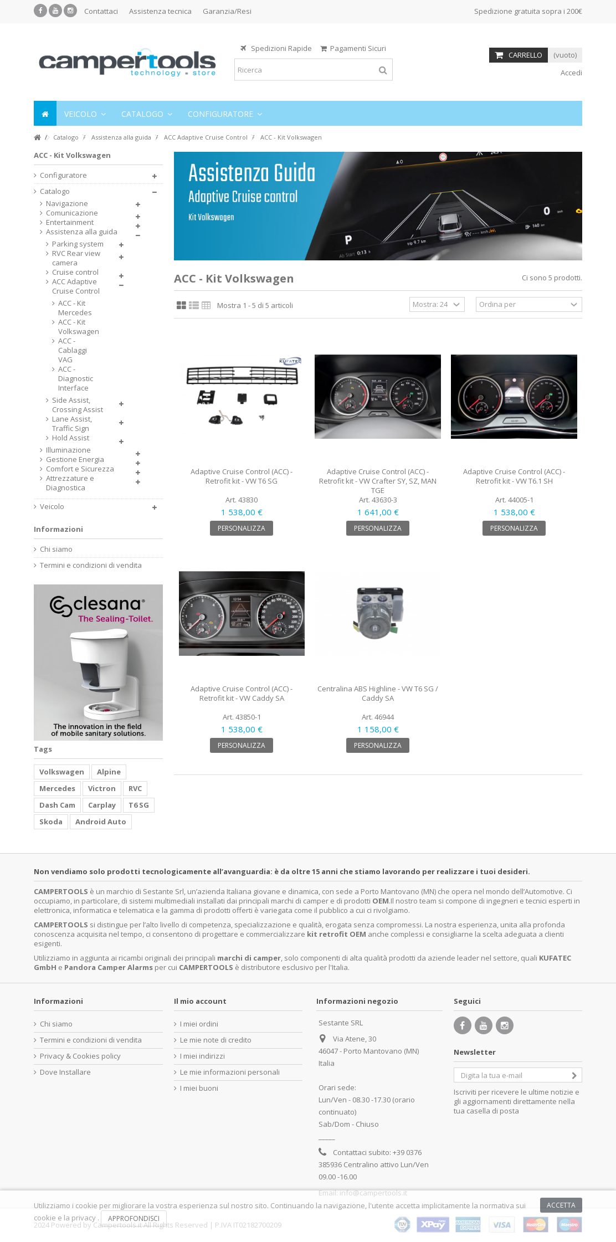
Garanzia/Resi (227, 11)
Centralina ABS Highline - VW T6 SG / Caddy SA (377, 693)
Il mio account (200, 1001)
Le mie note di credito (215, 1040)
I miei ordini (199, 1024)
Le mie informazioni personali (230, 1072)
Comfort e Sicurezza (80, 469)
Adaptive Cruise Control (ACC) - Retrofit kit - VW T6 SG (241, 476)
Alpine (109, 772)
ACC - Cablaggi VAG (72, 350)
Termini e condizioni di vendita (91, 565)
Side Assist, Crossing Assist (77, 405)
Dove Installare (65, 1072)
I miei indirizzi (202, 1056)
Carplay (102, 805)
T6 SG (139, 805)
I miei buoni (199, 1088)
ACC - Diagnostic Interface (75, 379)
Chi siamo (56, 549)
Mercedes (57, 788)
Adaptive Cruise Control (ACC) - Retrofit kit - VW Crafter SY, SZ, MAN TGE (378, 480)
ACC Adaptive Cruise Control (76, 286)
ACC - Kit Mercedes (75, 308)
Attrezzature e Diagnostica (70, 483)
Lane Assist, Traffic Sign (72, 423)
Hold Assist (70, 438)
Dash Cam (57, 805)
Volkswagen (61, 772)
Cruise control (75, 272)
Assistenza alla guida (81, 232)
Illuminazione (68, 450)
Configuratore (63, 175)
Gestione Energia (75, 459)
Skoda (51, 822)
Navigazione (67, 203)
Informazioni (58, 529)
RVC (135, 788)
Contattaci (101, 11)
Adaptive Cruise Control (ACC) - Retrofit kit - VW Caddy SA (241, 693)
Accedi (570, 73)
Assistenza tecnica (160, 11)
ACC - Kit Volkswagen (77, 326)
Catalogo (55, 191)
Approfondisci (134, 1218)
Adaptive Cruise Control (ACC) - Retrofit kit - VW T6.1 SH (514, 476)
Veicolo (52, 506)
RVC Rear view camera (76, 258)
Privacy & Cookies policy (80, 1056)
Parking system (78, 244)
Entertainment (70, 222)
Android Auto (100, 822)
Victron (102, 788)
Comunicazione (72, 213)
